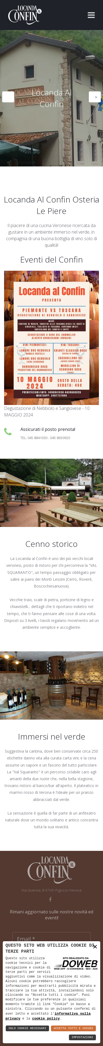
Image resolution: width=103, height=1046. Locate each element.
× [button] (95, 946)
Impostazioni (82, 1037)
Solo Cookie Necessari (27, 1028)
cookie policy (46, 1018)
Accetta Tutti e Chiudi (73, 1028)
